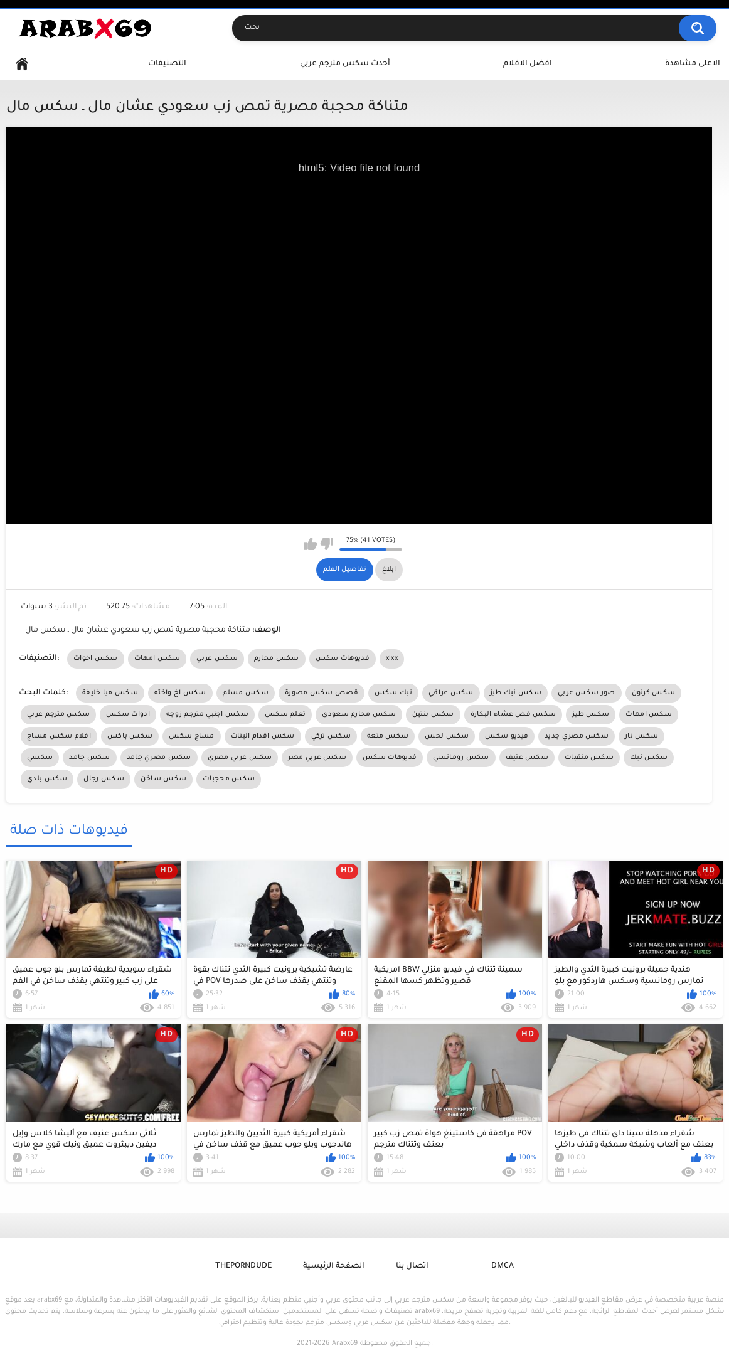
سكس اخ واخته (180, 693)
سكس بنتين (433, 714)
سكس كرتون (654, 693)
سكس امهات (157, 658)
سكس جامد (89, 757)
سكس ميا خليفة (110, 693)
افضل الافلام (527, 64)
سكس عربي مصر (317, 757)
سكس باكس (129, 736)
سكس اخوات (95, 658)
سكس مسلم (246, 693)
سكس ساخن (163, 779)
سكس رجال (103, 779)
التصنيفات (167, 64)
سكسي (40, 757)
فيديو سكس (506, 736)
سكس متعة (387, 736)
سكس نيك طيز (515, 693)
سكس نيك (649, 757)
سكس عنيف (527, 757)
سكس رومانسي (461, 757)
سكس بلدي (47, 779)
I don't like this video (326, 544)
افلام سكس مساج (59, 736)
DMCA (502, 1266)
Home (22, 64)
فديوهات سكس (343, 658)
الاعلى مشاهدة (692, 64)
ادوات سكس (128, 714)
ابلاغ (389, 569)
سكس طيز (590, 714)
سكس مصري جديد (577, 736)
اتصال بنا (412, 1266)
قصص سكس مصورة (321, 693)
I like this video (310, 544)
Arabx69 (345, 1343)
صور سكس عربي (586, 693)
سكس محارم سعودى (359, 714)
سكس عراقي (451, 693)
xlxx (392, 658)
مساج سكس (191, 736)
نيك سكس (393, 693)
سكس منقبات (589, 757)
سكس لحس (447, 736)
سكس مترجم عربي (58, 714)
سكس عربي (216, 658)
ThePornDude (243, 1266)
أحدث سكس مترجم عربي (345, 64)
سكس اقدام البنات (263, 736)
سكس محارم (276, 658)
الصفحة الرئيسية (333, 1266)
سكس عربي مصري (240, 757)
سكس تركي (331, 736)
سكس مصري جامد (159, 757)
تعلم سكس (285, 714)
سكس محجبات (229, 779)
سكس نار (641, 736)
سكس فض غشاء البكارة (513, 714)
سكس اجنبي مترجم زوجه (207, 714)
